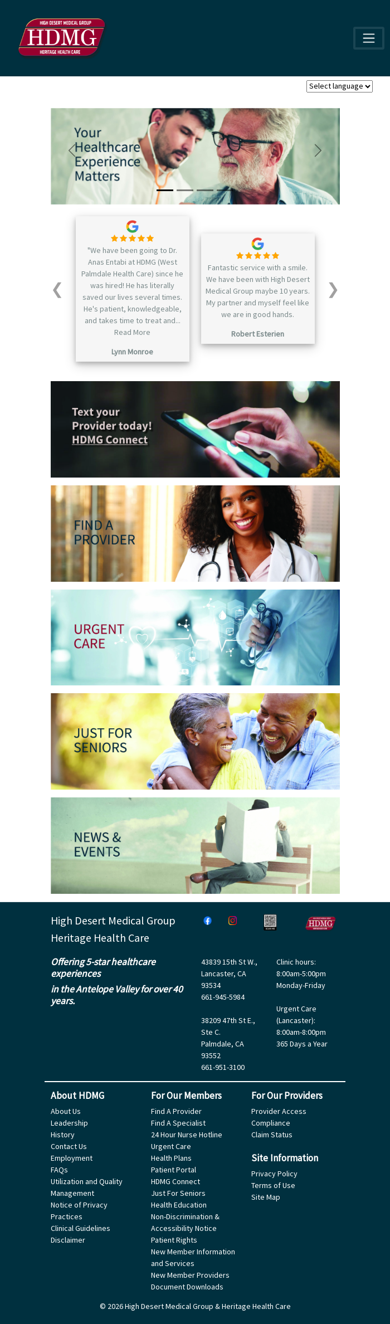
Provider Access (278, 1111)
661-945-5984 (223, 997)
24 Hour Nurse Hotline (186, 1135)
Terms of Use (273, 1185)
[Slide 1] (165, 190)
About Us (66, 1111)
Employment (71, 1158)
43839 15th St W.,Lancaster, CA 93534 (229, 973)
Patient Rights (174, 1240)
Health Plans (171, 1158)
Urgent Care (171, 1146)
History (63, 1135)
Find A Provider (176, 1111)
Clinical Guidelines (80, 1228)
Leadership (69, 1123)
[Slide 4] (225, 190)
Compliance (270, 1123)
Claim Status (271, 1135)
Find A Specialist (178, 1123)
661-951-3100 (223, 1067)
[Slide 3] (205, 190)
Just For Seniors (178, 1193)
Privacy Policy (274, 1174)
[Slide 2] (185, 190)
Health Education (179, 1205)
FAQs (59, 1170)
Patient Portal (173, 1170)
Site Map (265, 1197)
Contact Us (69, 1146)
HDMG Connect (175, 1181)
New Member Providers (190, 1275)
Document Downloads (187, 1287)
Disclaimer (68, 1240)
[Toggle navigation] (368, 38)
